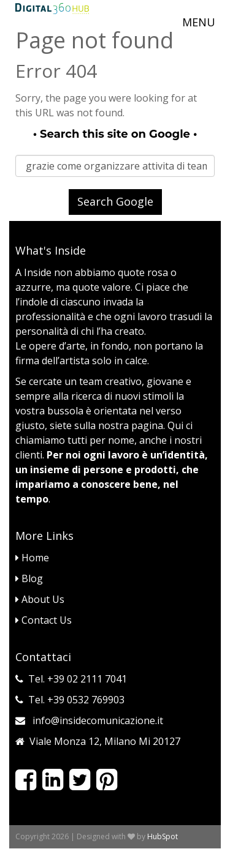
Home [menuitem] (32, 557)
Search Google (115, 201)
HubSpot (162, 836)
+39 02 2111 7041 (87, 679)
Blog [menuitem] (29, 578)
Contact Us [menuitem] (43, 620)
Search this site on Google (115, 134)
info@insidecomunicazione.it (98, 720)
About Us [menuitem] (39, 599)
